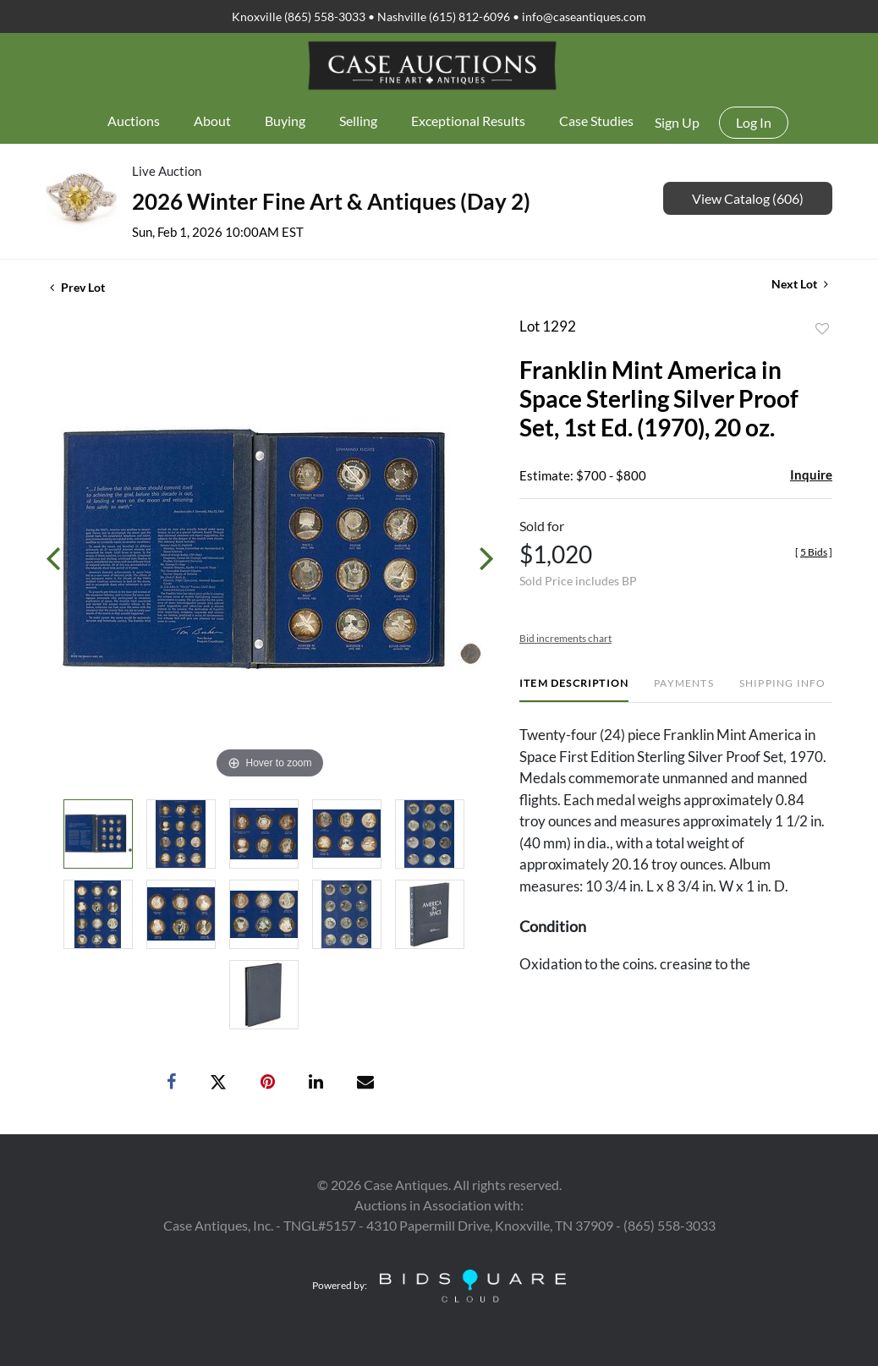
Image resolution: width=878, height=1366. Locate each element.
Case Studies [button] (596, 120)
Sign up (677, 122)
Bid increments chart (565, 638)
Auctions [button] (133, 120)
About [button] (212, 120)
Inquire (811, 474)
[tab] (573, 690)
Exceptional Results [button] (468, 120)
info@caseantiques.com (584, 16)
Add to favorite (822, 329)
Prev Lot (77, 287)
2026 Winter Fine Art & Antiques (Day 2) (331, 201)
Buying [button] (285, 120)
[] (813, 552)
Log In (753, 122)
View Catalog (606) (748, 198)
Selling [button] (358, 120)
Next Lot (799, 284)
